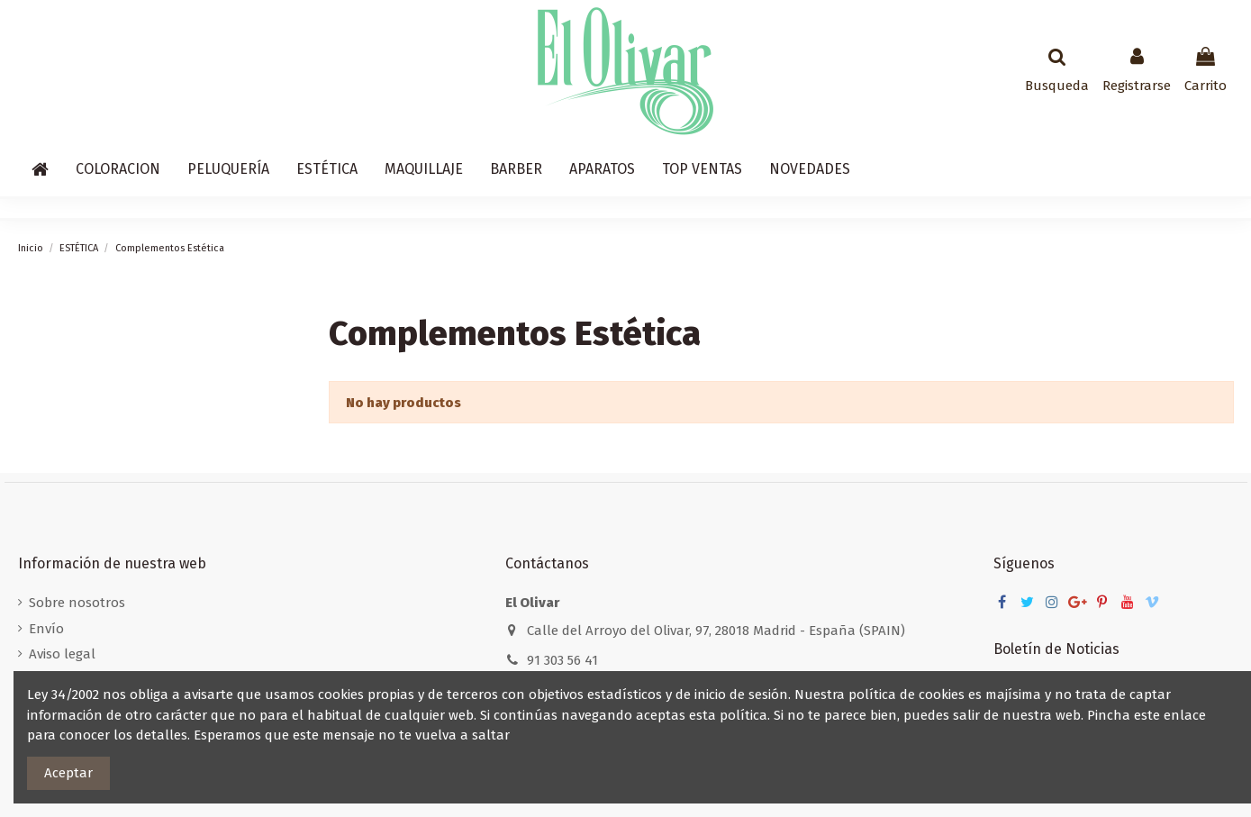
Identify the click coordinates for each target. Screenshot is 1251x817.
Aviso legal (62, 654)
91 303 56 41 (562, 660)
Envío (46, 629)
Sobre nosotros (77, 603)
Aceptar (68, 773)
